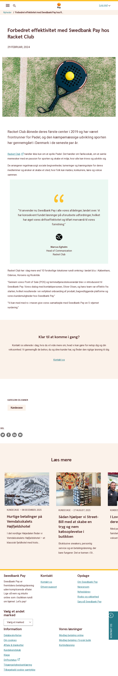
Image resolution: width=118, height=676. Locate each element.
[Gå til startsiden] (59, 6)
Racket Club (14, 154)
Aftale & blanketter (14, 645)
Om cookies (10, 640)
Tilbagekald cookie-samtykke (19, 669)
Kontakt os (59, 359)
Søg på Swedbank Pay (89, 601)
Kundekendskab (12, 650)
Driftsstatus (10, 659)
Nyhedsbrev (83, 591)
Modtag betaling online (71, 635)
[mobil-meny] (8, 6)
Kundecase (17, 407)
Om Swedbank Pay (87, 582)
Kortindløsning (67, 645)
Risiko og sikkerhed (88, 596)
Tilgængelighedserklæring (18, 664)
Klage (7, 655)
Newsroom (83, 586)
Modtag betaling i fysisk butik (75, 640)
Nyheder (7, 12)
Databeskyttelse (13, 635)
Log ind (103, 5)
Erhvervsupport (49, 586)
